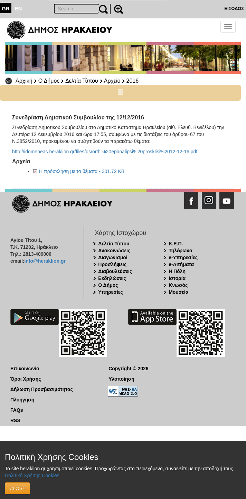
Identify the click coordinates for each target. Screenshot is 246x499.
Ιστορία (177, 278)
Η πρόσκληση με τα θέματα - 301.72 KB (81, 171)
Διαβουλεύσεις (115, 271)
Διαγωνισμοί (112, 257)
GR (6, 8)
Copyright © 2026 (128, 368)
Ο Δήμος (48, 81)
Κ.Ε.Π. (176, 243)
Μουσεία (178, 292)
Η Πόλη (177, 271)
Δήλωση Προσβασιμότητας (41, 389)
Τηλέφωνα (180, 250)
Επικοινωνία (24, 368)
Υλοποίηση (121, 379)
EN (18, 8)
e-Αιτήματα (181, 264)
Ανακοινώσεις (114, 250)
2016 (132, 81)
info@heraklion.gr (44, 261)
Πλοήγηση (22, 399)
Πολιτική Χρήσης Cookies (32, 475)
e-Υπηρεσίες (183, 257)
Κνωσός (178, 285)
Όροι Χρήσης (25, 379)
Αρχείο (112, 81)
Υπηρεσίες (110, 292)
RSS (15, 420)
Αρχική (24, 81)
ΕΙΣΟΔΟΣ (234, 8)
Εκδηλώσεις (112, 278)
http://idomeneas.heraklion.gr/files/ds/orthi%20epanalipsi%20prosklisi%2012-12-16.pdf (104, 151)
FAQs (16, 410)
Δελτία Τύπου (81, 81)
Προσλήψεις (112, 264)
